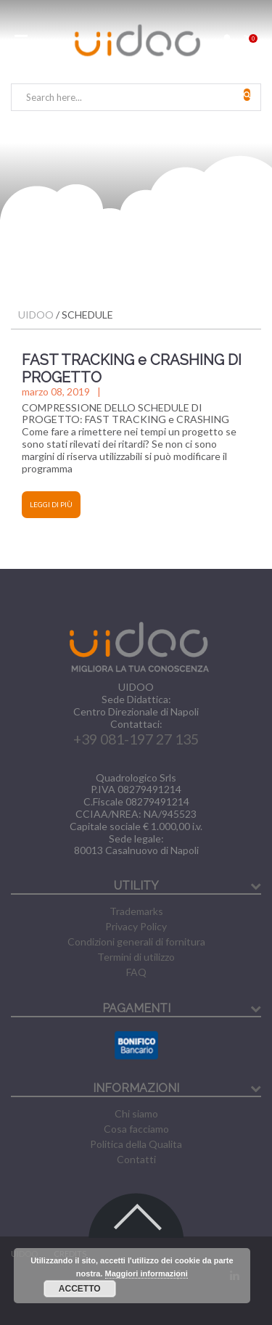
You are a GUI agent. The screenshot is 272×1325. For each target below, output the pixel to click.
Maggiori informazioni (146, 1273)
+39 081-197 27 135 (136, 739)
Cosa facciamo (136, 1129)
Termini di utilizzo (136, 957)
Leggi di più (51, 504)
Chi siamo (136, 1113)
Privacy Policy (136, 926)
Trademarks (136, 911)
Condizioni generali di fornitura (136, 941)
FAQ (136, 972)
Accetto (80, 1289)
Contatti (136, 1159)
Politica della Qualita (136, 1144)
